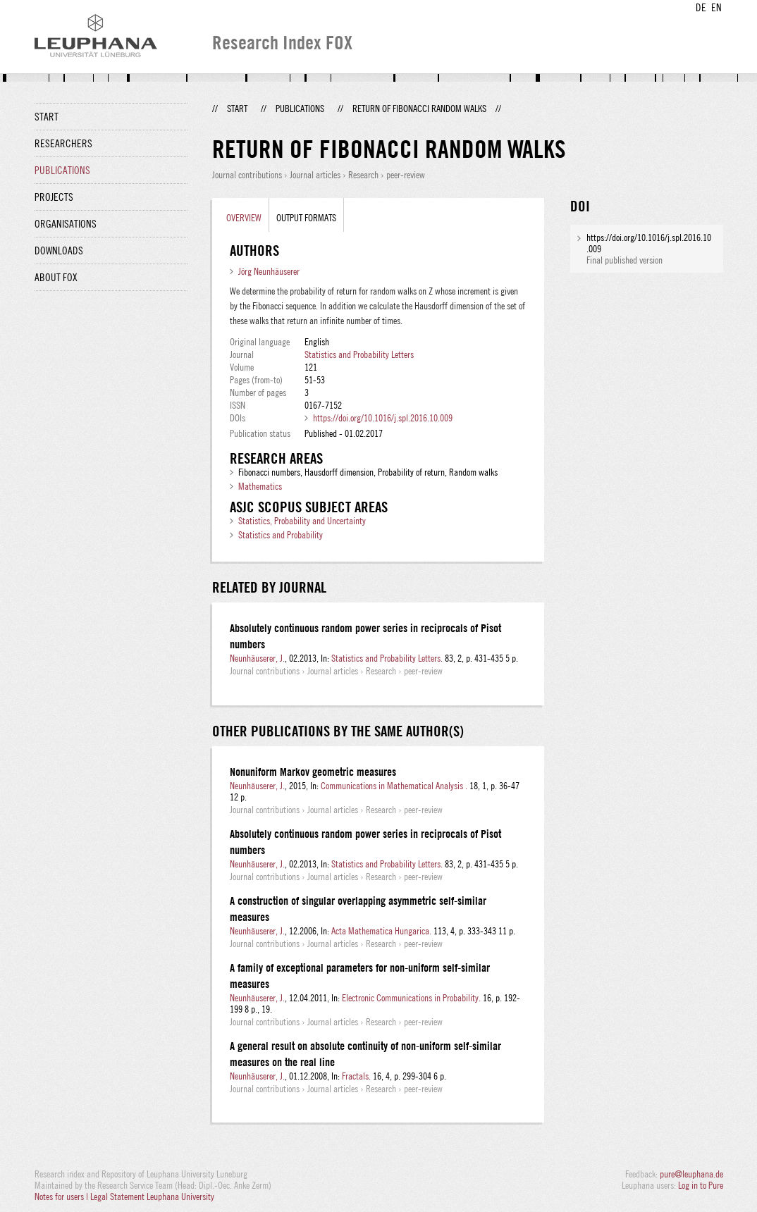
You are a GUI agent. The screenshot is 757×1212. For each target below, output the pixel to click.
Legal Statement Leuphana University (152, 1196)
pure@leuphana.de (691, 1174)
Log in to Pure (700, 1185)
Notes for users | (62, 1196)
